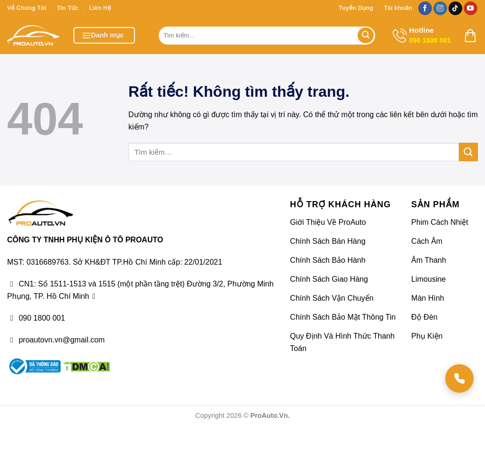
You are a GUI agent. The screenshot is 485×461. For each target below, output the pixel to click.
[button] (104, 35)
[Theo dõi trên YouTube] (470, 8)
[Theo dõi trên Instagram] (440, 8)
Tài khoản (398, 7)
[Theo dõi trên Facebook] (425, 8)
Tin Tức (67, 7)
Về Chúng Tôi (26, 7)
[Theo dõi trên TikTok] (455, 8)
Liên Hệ (100, 7)
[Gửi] (366, 36)
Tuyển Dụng (356, 7)
